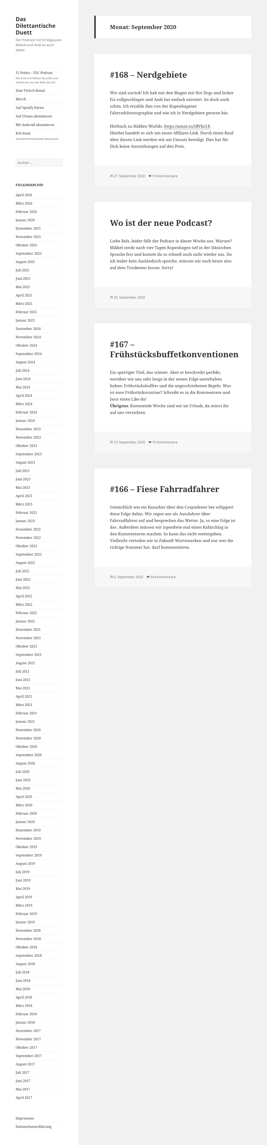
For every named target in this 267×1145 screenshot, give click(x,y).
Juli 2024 (22, 370)
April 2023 (24, 496)
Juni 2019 (23, 880)
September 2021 (29, 654)
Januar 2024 (25, 420)
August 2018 (25, 964)
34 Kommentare (163, 577)
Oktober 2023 (26, 445)
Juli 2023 (22, 470)
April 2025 (24, 295)
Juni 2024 (23, 379)
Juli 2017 (22, 1072)
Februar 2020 (26, 813)
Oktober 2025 (26, 245)
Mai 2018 (23, 989)
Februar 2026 (26, 211)
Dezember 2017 (28, 1030)
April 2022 (24, 596)
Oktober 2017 (26, 1047)
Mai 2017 (23, 1089)
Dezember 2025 (28, 228)
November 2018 (28, 938)
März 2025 (24, 303)
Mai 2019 (23, 888)
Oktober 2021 (26, 646)
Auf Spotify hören (30, 107)
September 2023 (29, 454)
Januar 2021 (25, 721)
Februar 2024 (26, 412)
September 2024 (29, 353)
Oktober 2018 (26, 947)
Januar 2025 (25, 320)
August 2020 (25, 763)
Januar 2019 (25, 922)
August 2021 (25, 663)
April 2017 (24, 1097)
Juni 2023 (23, 479)
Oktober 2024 (26, 345)
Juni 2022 (23, 579)
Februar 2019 (26, 913)
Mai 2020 (23, 788)
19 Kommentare (165, 176)
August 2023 (25, 462)
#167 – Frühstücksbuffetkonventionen (174, 349)
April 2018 (24, 997)
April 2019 (24, 897)
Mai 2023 (23, 487)
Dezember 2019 (28, 830)
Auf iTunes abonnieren (34, 116)
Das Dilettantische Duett (35, 25)
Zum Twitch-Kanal (30, 90)
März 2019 (24, 905)
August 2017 (25, 1064)
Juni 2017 (23, 1081)
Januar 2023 (25, 521)
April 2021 (24, 696)
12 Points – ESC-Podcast (39, 77)
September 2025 (29, 253)
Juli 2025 (22, 270)
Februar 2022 (26, 613)
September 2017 (29, 1055)
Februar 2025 (26, 312)
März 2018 (24, 1005)
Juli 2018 (22, 972)
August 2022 (25, 562)
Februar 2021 (26, 713)
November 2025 (28, 236)
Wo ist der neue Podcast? (161, 222)
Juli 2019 (22, 872)
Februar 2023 (26, 512)
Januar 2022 (25, 621)
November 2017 (28, 1039)
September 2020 (29, 755)
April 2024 (24, 395)
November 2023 (28, 437)
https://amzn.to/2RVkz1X (187, 126)
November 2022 (28, 537)
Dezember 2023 (28, 429)
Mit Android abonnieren (35, 124)
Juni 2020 (23, 780)
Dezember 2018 (28, 930)
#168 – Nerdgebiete (148, 74)
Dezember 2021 (28, 629)
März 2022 (24, 604)
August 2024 (25, 362)
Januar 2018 (25, 1022)
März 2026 (24, 203)
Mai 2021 (23, 688)
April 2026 (24, 195)
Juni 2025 (23, 278)
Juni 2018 (23, 980)
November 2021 (28, 638)
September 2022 (29, 554)
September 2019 (29, 855)
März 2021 (24, 704)
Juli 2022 (22, 571)
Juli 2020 (22, 771)
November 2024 (28, 337)
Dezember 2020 (28, 730)
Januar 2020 (25, 821)
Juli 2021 (22, 671)
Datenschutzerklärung (34, 1126)
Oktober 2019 (26, 847)
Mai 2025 (23, 287)
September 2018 (29, 955)
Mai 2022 (23, 587)
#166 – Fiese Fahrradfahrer (164, 488)
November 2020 (28, 738)
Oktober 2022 (26, 546)
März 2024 (24, 404)
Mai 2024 (23, 387)
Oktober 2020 (26, 746)
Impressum (25, 1118)
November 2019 (28, 838)
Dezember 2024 (28, 328)
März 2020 (24, 805)
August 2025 (25, 262)
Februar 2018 (26, 1014)
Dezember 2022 (28, 529)
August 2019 (25, 863)
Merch (21, 99)
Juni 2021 (23, 679)
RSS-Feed (39, 136)
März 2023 (24, 504)
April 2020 (24, 796)
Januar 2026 (25, 220)
